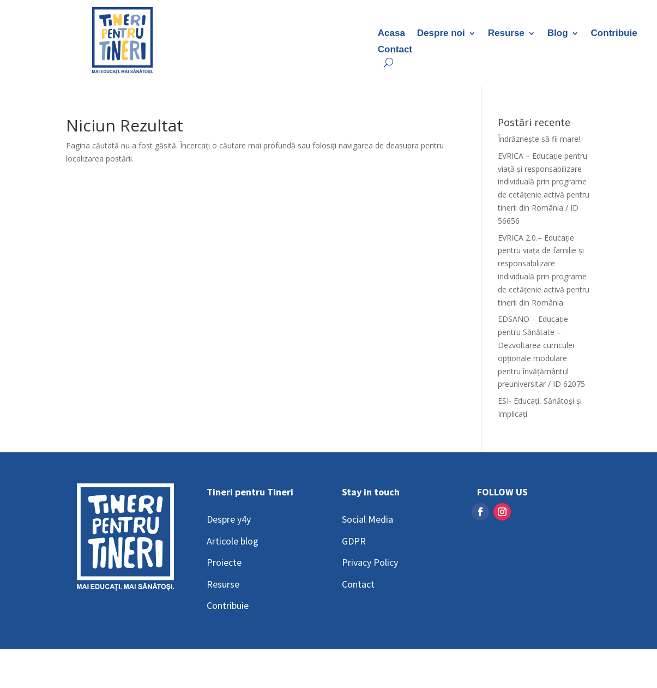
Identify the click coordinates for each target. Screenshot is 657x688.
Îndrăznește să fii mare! (539, 139)
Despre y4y (229, 519)
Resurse (506, 33)
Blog (557, 33)
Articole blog (232, 541)
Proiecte (224, 562)
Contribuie (614, 33)
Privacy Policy (370, 562)
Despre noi (441, 33)
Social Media (367, 519)
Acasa (391, 33)
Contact (395, 50)
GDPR (354, 541)
